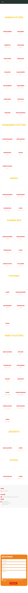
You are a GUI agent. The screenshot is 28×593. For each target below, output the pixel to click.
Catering (12, 588)
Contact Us (21, 588)
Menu (8, 588)
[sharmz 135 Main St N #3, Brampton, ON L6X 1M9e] (14, 516)
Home (6, 588)
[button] (3, 2)
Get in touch (13, 583)
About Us (16, 588)
